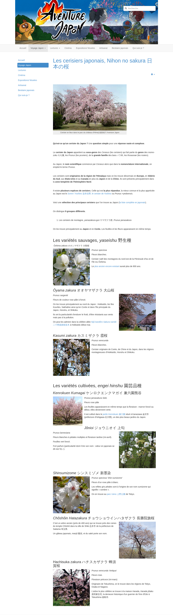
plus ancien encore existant (106, 266)
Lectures (55, 48)
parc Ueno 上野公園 (116, 494)
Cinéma (68, 48)
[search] (139, 8)
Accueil (23, 48)
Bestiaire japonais (120, 48)
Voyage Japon (38, 48)
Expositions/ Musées (85, 48)
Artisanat (103, 48)
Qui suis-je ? (138, 48)
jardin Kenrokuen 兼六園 (114, 414)
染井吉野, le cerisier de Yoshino (89, 193)
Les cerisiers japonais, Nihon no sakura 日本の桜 (102, 64)
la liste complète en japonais (132, 202)
